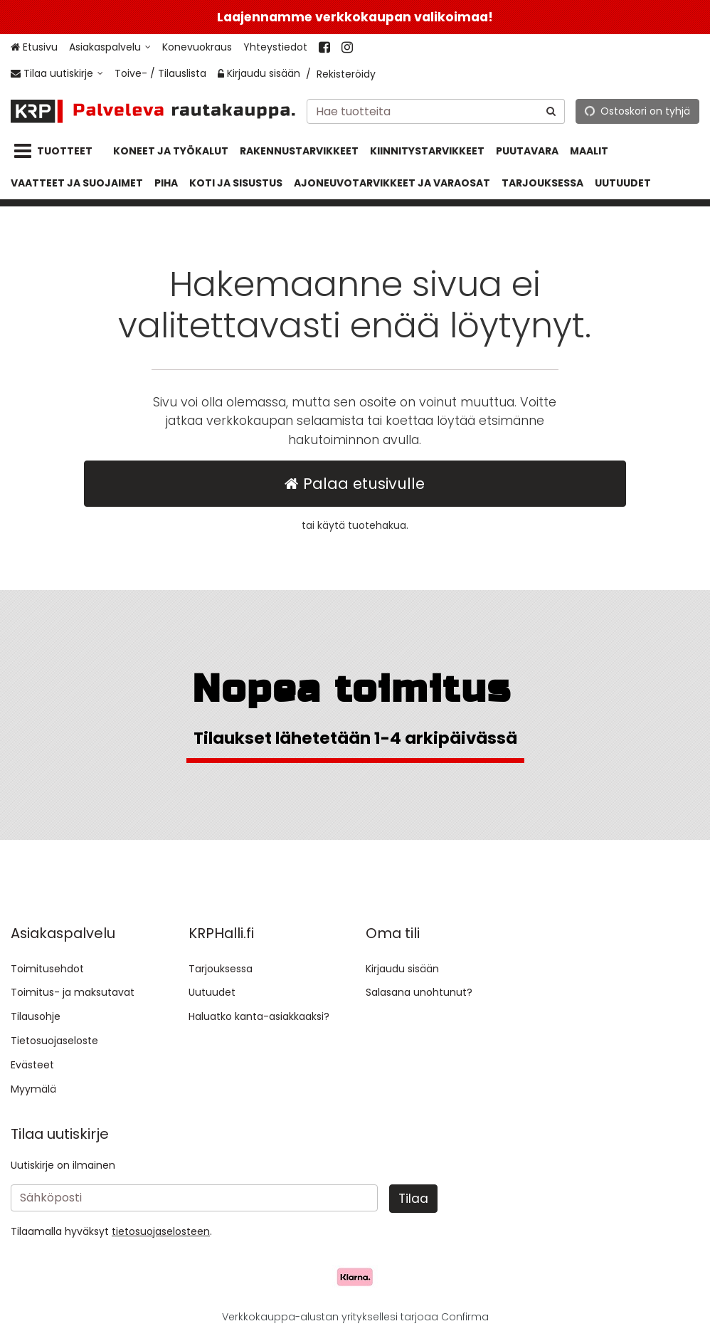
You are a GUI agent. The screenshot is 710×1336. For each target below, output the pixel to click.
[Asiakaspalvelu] (110, 47)
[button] (161, 1231)
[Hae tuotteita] (436, 111)
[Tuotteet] (56, 151)
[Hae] (551, 111)
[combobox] (436, 111)
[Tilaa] (413, 1198)
